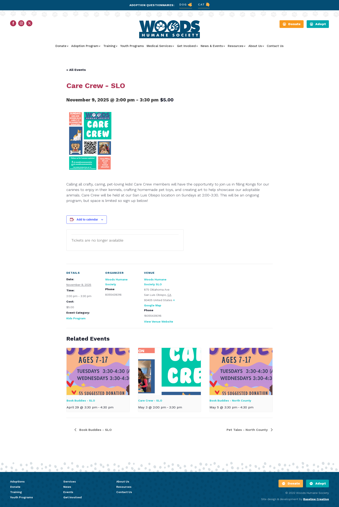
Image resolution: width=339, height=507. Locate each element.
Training (110, 46)
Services (69, 481)
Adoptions (17, 481)
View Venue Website (158, 321)
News (67, 486)
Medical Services (160, 46)
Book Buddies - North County (230, 400)
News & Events (213, 46)
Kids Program (76, 318)
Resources (236, 46)
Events (68, 492)
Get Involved (187, 46)
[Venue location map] (204, 291)
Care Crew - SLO (150, 400)
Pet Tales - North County (248, 430)
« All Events (76, 70)
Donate (61, 46)
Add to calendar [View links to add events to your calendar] (87, 219)
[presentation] (98, 371)
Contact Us (275, 46)
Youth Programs (132, 46)
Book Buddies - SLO (81, 400)
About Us (256, 46)
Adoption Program (85, 46)
